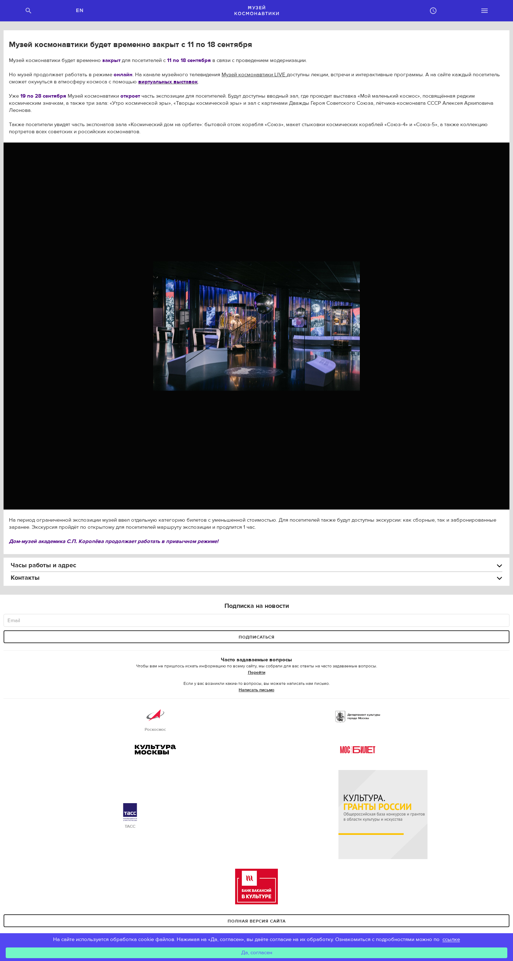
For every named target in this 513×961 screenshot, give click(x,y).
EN (80, 10)
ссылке (451, 939)
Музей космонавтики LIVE (254, 74)
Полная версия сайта (257, 921)
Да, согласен (256, 952)
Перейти (256, 672)
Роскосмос (155, 719)
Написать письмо (256, 690)
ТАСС (130, 816)
